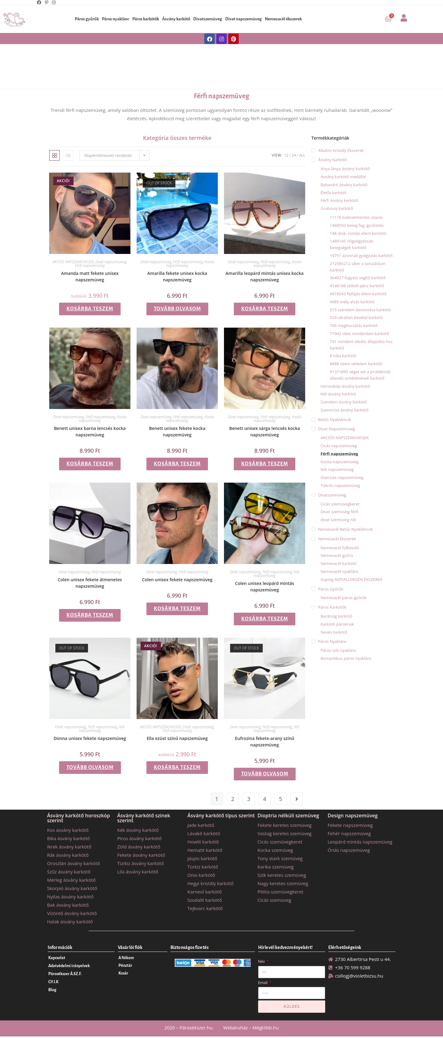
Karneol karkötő (204, 892)
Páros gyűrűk (87, 19)
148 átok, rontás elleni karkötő (358, 233)
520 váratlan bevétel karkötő (356, 317)
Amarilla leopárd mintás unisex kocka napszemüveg (264, 276)
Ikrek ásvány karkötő (69, 847)
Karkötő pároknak (337, 624)
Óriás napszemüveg (349, 850)
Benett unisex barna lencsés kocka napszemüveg (90, 431)
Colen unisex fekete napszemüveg (177, 579)
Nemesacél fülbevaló (340, 547)
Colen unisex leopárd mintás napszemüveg (264, 586)
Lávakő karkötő (203, 833)
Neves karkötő (334, 632)
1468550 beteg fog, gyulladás (357, 225)
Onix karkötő (201, 875)
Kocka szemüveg (275, 850)
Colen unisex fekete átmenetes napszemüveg (90, 583)
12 (286, 155)
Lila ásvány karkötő (137, 871)
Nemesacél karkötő (339, 563)
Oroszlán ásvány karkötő (73, 863)
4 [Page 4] (264, 799)
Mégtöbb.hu (266, 1027)
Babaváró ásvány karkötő (344, 184)
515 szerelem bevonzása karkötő (360, 310)
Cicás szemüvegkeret (340, 504)
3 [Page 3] (248, 799)
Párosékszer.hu (196, 1027)
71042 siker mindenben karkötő (359, 333)
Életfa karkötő (333, 192)
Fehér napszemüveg (349, 833)
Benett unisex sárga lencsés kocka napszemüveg (264, 431)
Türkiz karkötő (202, 867)
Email (263, 982)
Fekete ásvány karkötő (141, 855)
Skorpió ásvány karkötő (72, 888)
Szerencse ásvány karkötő (345, 410)
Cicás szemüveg (274, 900)
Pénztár (125, 965)
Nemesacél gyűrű (337, 555)
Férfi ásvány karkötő (339, 200)
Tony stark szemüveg (279, 858)
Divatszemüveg (207, 19)
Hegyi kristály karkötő (210, 883)
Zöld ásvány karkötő (138, 847)
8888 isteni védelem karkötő (356, 363)
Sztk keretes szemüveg (281, 875)
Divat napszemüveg (243, 19)
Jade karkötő (200, 825)
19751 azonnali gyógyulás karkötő (361, 255)
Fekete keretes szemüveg (284, 825)
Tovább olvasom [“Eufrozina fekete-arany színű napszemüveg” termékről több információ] (264, 774)
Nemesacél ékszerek (283, 19)
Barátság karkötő (336, 616)
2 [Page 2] (232, 799)
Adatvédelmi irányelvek (69, 966)
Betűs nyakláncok (334, 419)
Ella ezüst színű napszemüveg (177, 738)
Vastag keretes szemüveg (284, 833)
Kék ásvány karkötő (138, 830)
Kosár (123, 973)
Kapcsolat (56, 958)
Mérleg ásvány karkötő (71, 880)
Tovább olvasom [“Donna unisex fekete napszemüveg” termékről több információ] (90, 767)
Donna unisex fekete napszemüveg (90, 738)
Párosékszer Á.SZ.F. (65, 974)
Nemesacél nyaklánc (339, 571)
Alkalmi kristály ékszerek (341, 150)
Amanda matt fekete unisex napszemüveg (89, 276)
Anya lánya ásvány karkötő (345, 168)
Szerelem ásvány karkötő (344, 402)
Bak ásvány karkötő (68, 905)
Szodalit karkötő (204, 900)
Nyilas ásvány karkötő (70, 896)
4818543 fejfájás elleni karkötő (358, 293)
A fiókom (126, 958)
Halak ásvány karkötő (70, 921)
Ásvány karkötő (176, 19)
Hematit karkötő (204, 850)
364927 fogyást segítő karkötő (357, 277)
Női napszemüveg (337, 469)
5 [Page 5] (280, 799)
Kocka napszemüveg (339, 461)
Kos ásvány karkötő (68, 830)
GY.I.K (53, 982)
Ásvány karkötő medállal (343, 176)
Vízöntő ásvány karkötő (72, 913)
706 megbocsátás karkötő (353, 325)
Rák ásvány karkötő (68, 855)
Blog (52, 990)
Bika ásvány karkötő (68, 838)
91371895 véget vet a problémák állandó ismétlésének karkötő (360, 375)
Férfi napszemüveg (221, 96)
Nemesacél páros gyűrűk (344, 597)
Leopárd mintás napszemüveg (360, 842)
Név (262, 961)
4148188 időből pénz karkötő (357, 285)
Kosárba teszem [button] (89, 309)
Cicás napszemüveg (339, 445)
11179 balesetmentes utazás (356, 217)
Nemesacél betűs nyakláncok (345, 529)
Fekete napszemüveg (350, 825)
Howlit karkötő (203, 842)
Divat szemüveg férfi (339, 511)
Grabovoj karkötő (337, 208)
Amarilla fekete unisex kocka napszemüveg (177, 276)
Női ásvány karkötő (338, 394)
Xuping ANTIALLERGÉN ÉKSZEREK (351, 579)
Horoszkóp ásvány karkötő (345, 386)
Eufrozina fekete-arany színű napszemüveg (264, 741)
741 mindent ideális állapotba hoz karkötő (361, 345)
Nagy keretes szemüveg (282, 883)
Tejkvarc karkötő (205, 908)
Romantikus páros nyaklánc (346, 658)
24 (294, 155)
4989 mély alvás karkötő (352, 301)
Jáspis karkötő (202, 858)
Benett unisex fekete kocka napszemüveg (177, 431)
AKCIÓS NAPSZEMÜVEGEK (73, 261)
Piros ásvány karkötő (139, 838)
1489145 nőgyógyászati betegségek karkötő (351, 244)
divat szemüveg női (338, 519)
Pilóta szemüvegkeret (280, 892)
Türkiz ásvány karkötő (140, 863)
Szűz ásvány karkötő (68, 871)
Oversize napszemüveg (342, 477)
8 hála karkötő (343, 355)
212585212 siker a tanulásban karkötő (357, 267)
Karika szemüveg (275, 867)
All (302, 155)
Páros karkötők (145, 19)
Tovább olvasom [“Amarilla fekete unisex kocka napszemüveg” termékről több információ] (177, 309)
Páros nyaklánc (115, 19)
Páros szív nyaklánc (338, 650)
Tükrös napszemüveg (340, 485)
